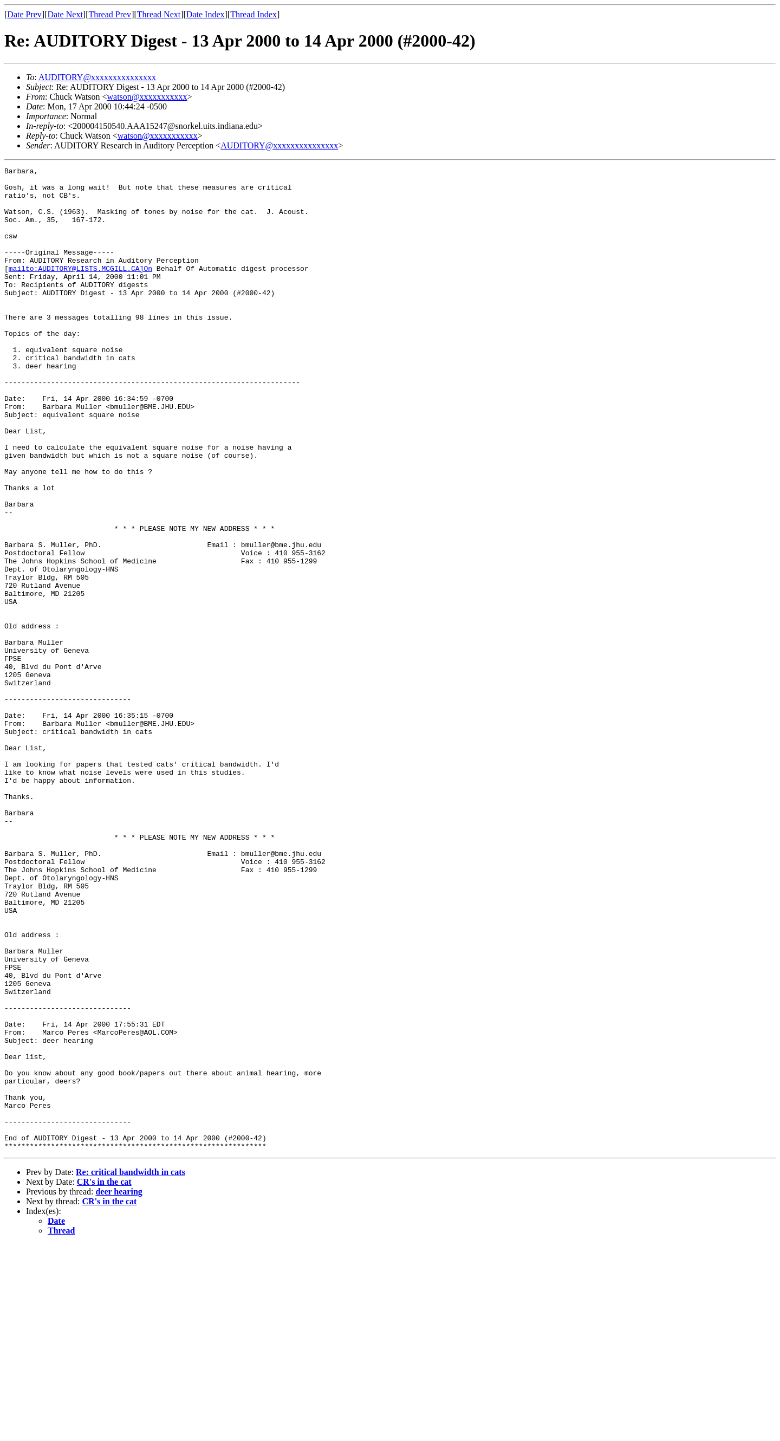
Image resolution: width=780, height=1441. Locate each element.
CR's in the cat (104, 1378)
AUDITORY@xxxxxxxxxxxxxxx (97, 77)
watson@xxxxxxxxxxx (147, 96)
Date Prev (24, 14)
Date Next (65, 14)
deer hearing (118, 1388)
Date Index (205, 14)
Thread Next (158, 14)
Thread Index (253, 14)
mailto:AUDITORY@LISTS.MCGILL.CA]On (80, 289)
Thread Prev (109, 14)
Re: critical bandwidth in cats (130, 1368)
